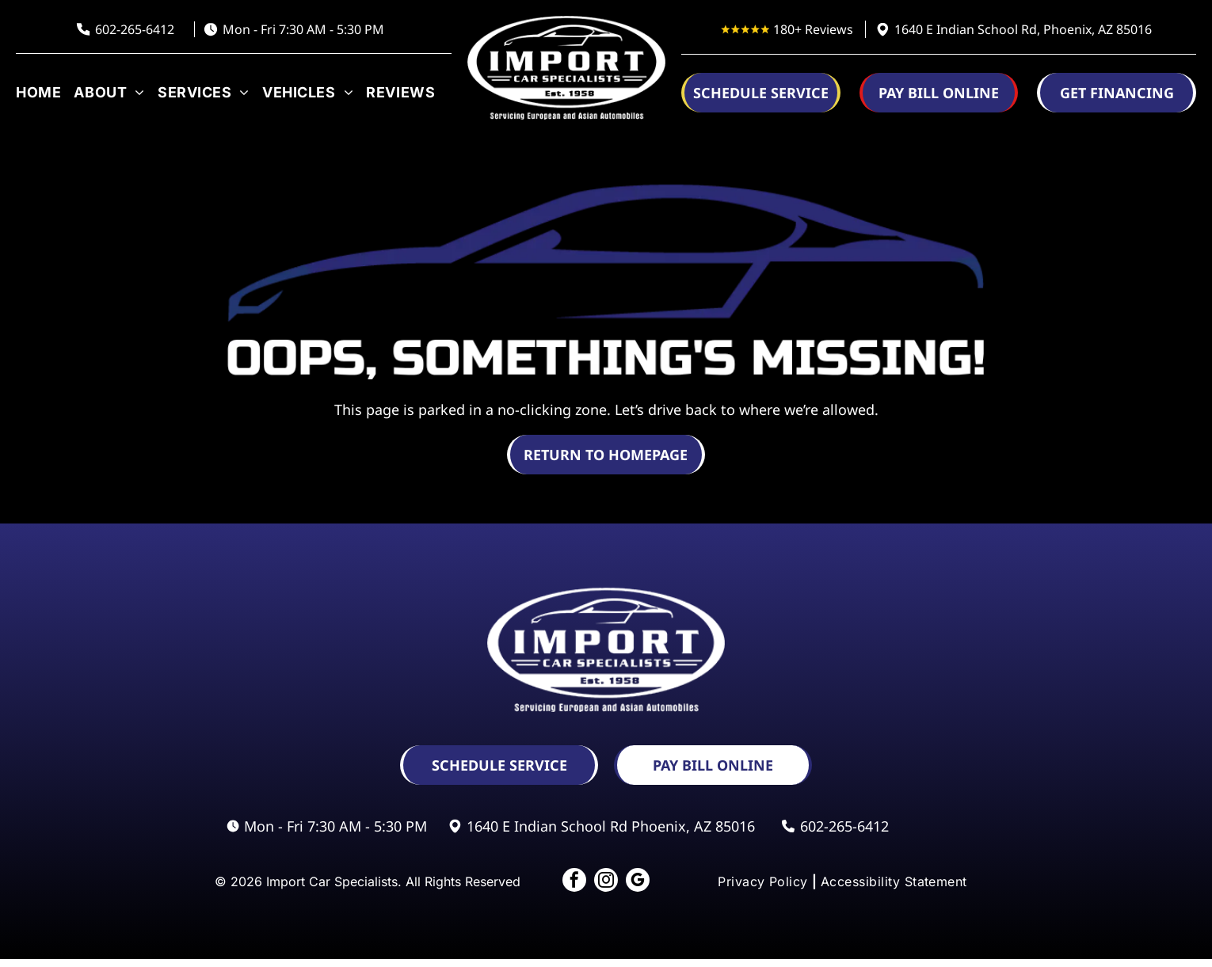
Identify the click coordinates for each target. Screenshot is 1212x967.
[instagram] (606, 886)
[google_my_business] (645, 886)
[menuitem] (40, 92)
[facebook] (566, 886)
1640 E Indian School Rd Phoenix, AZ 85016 (611, 826)
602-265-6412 (134, 29)
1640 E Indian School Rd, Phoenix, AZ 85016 (1023, 29)
